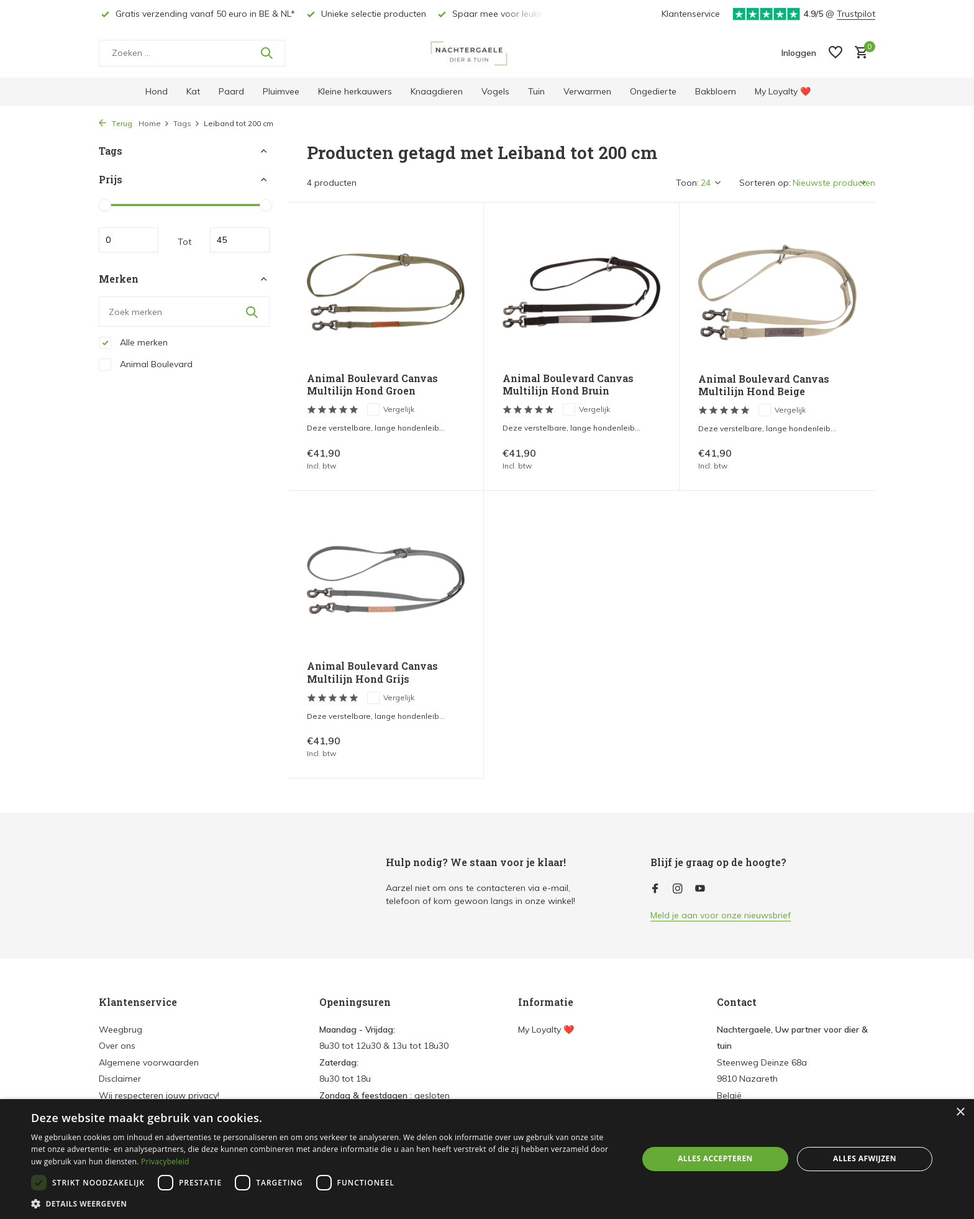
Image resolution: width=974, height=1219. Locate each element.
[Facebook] (655, 889)
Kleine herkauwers (355, 91)
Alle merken (133, 343)
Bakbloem (715, 91)
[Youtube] (700, 889)
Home (154, 123)
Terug (115, 123)
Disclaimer (120, 1078)
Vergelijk (390, 409)
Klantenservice (691, 13)
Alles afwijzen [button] (864, 1158)
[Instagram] (678, 889)
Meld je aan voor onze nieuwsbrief (720, 915)
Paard (231, 91)
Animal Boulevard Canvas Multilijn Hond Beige (763, 385)
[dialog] (487, 1159)
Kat (193, 91)
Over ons (117, 1045)
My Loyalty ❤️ (783, 91)
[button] (325, 1203)
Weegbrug (120, 1029)
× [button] (960, 1112)
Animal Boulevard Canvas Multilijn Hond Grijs (372, 672)
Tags (186, 123)
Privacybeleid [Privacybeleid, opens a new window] (165, 1161)
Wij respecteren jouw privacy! (159, 1095)
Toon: (687, 182)
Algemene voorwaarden (149, 1062)
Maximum (240, 239)
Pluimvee (281, 91)
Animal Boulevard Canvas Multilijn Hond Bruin (568, 385)
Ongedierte (653, 91)
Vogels (495, 91)
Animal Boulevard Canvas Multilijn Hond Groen (372, 385)
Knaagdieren (437, 91)
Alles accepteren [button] (715, 1158)
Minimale (128, 239)
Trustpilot (856, 13)
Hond (156, 91)
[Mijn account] (798, 52)
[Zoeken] (192, 53)
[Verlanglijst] (835, 53)
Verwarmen (587, 91)
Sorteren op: (765, 182)
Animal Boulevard (146, 364)
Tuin (536, 91)
